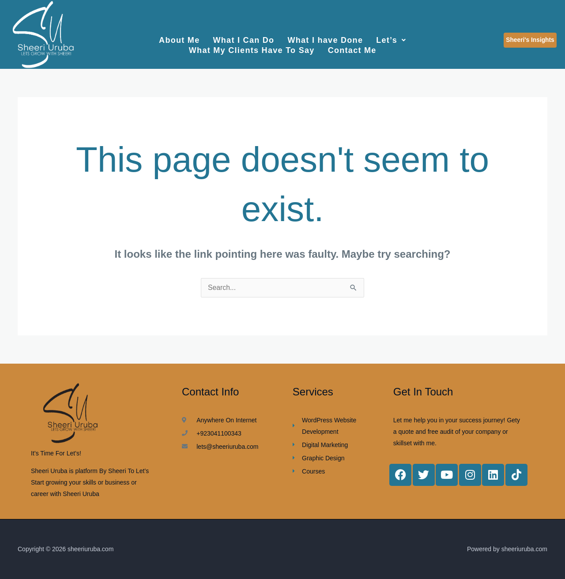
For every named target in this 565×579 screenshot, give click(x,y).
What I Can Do (243, 39)
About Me (179, 39)
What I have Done (325, 39)
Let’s (391, 39)
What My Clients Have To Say (252, 47)
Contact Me (352, 47)
